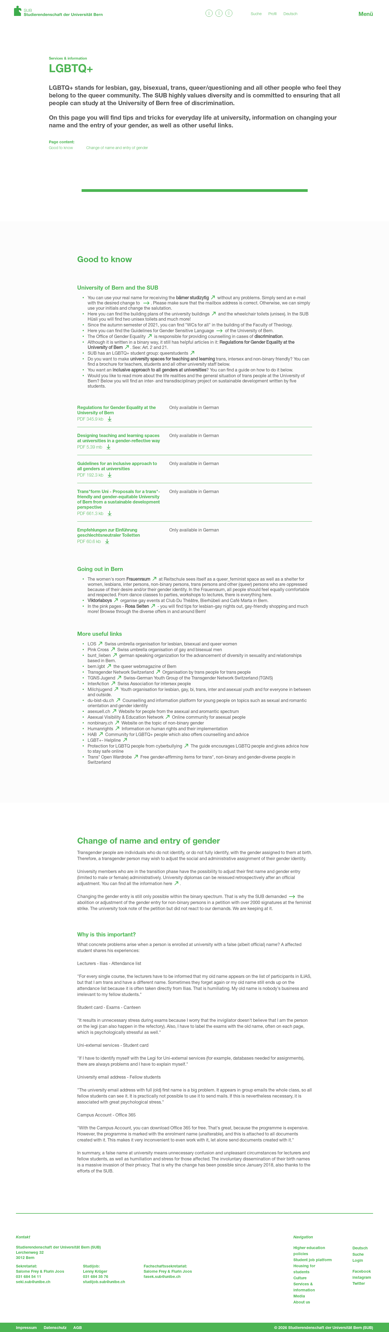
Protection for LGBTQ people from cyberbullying (135, 745)
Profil (272, 13)
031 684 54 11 (28, 1276)
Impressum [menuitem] (26, 1327)
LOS (92, 643)
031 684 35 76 (95, 1276)
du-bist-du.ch (101, 700)
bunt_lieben (99, 655)
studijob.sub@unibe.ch (104, 1281)
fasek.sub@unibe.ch (162, 1276)
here (167, 883)
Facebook (361, 1271)
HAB (92, 734)
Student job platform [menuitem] (312, 1259)
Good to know (61, 147)
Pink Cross (98, 649)
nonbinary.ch (100, 722)
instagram (361, 1277)
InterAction (98, 683)
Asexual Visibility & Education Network (125, 717)
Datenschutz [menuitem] (55, 1327)
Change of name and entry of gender (117, 147)
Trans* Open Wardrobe (110, 756)
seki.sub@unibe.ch (33, 1281)
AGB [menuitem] (77, 1327)
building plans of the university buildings (170, 313)
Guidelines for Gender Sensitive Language (172, 330)
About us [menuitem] (301, 1302)
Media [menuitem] (299, 1296)
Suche (256, 13)
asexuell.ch (99, 711)
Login (357, 1260)
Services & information (68, 58)
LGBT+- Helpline (104, 740)
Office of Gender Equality (121, 336)
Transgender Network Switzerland (121, 672)
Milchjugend (100, 689)
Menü (366, 14)
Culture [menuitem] (300, 1277)
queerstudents (174, 353)
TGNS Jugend (101, 677)
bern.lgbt (96, 666)
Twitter (358, 1283)
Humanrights (100, 728)
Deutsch (291, 13)
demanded (276, 896)
